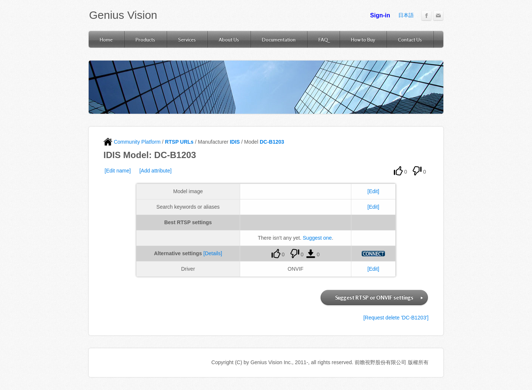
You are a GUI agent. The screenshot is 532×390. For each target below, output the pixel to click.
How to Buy (363, 39)
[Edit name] (118, 171)
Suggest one (317, 238)
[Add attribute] (155, 171)
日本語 (406, 15)
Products (145, 39)
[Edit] (373, 191)
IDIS (235, 142)
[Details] (213, 253)
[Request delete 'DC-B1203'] (396, 318)
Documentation (279, 39)
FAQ (323, 39)
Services (187, 39)
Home (106, 39)
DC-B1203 (272, 142)
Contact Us (410, 39)
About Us (229, 39)
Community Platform (132, 142)
